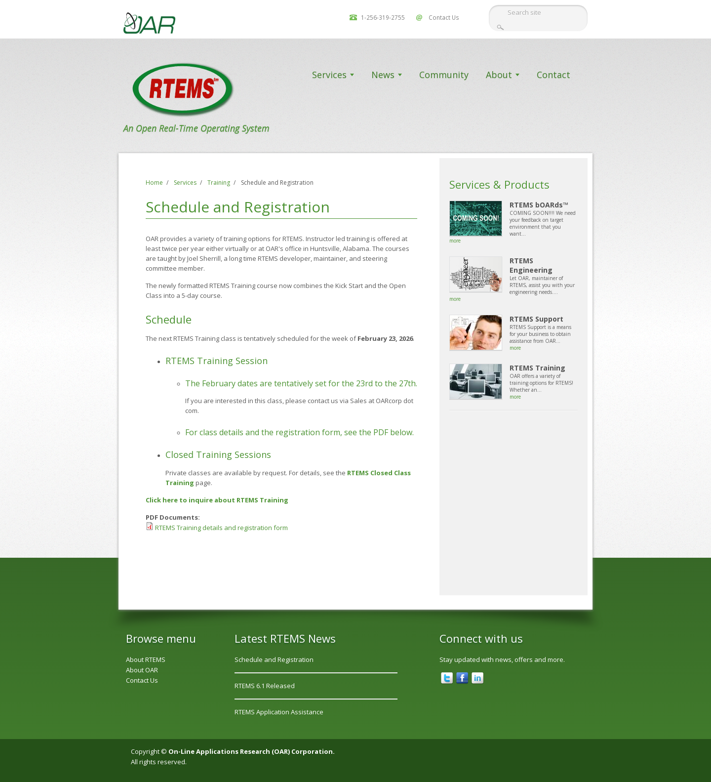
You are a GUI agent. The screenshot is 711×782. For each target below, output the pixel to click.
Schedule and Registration (274, 659)
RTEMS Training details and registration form (221, 527)
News (383, 75)
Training (218, 182)
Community (444, 75)
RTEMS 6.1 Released (265, 685)
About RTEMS (145, 659)
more (455, 240)
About (499, 75)
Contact (553, 75)
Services (329, 75)
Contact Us (444, 17)
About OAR (142, 669)
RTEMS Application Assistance (279, 711)
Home (154, 182)
